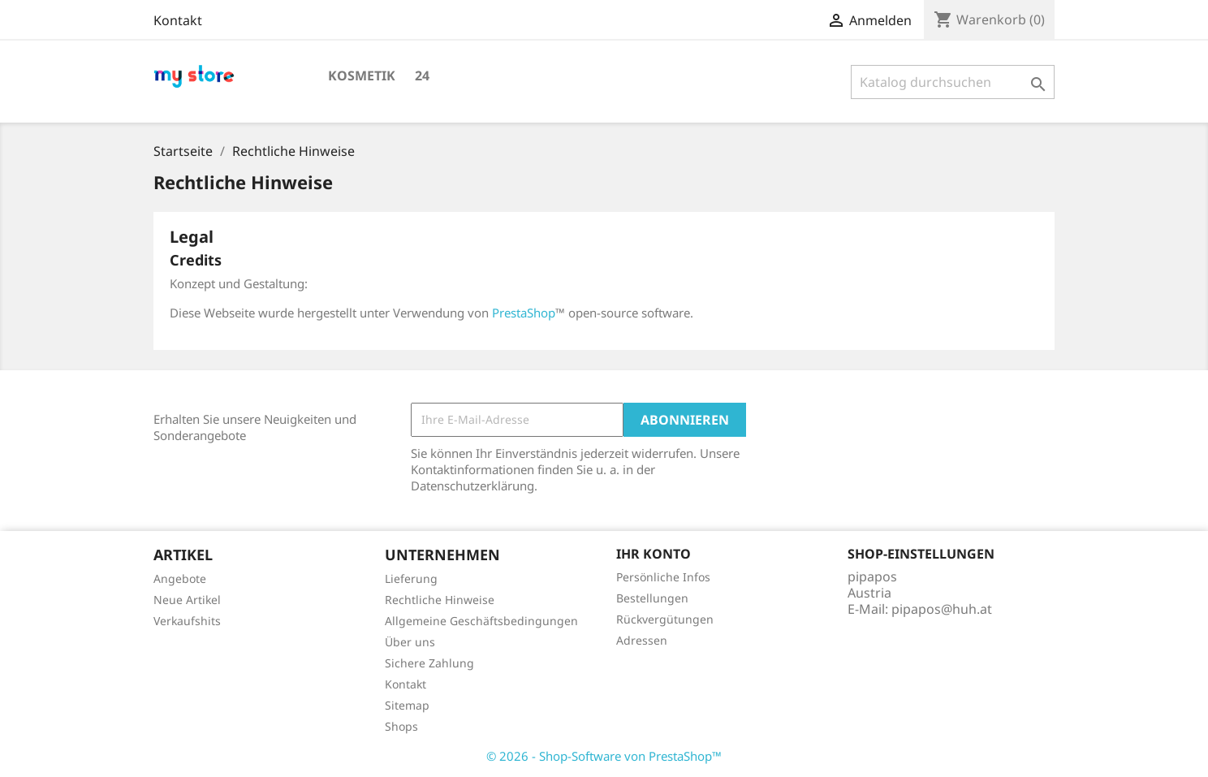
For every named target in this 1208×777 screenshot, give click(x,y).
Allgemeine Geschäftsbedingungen (481, 620)
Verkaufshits (187, 620)
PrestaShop (523, 312)
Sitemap (407, 705)
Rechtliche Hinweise (439, 599)
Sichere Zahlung (429, 663)
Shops (401, 726)
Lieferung (411, 578)
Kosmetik (361, 75)
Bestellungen (652, 598)
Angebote (179, 578)
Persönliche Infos (663, 577)
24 (422, 75)
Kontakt (177, 20)
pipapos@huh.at (941, 609)
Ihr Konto (653, 554)
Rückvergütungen (665, 619)
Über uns (410, 642)
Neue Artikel (187, 599)
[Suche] (953, 82)
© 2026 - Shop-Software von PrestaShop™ (604, 756)
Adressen (641, 640)
